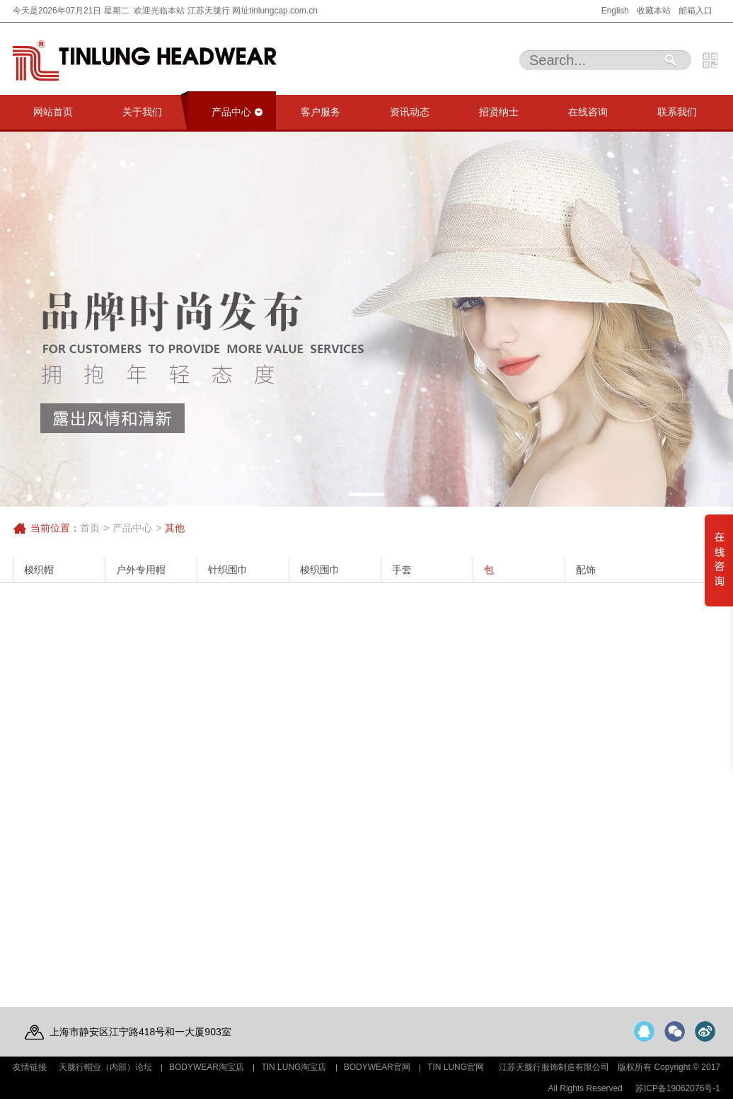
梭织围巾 (320, 569)
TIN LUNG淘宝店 (293, 1067)
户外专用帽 (141, 569)
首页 (90, 528)
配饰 (586, 569)
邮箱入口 (695, 11)
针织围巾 (228, 569)
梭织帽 (39, 569)
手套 (402, 569)
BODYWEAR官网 (377, 1067)
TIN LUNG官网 (455, 1067)
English (615, 11)
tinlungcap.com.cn (283, 11)
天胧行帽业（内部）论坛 (105, 1067)
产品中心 (132, 528)
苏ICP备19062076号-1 (677, 1088)
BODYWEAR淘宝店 (206, 1067)
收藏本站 (654, 11)
